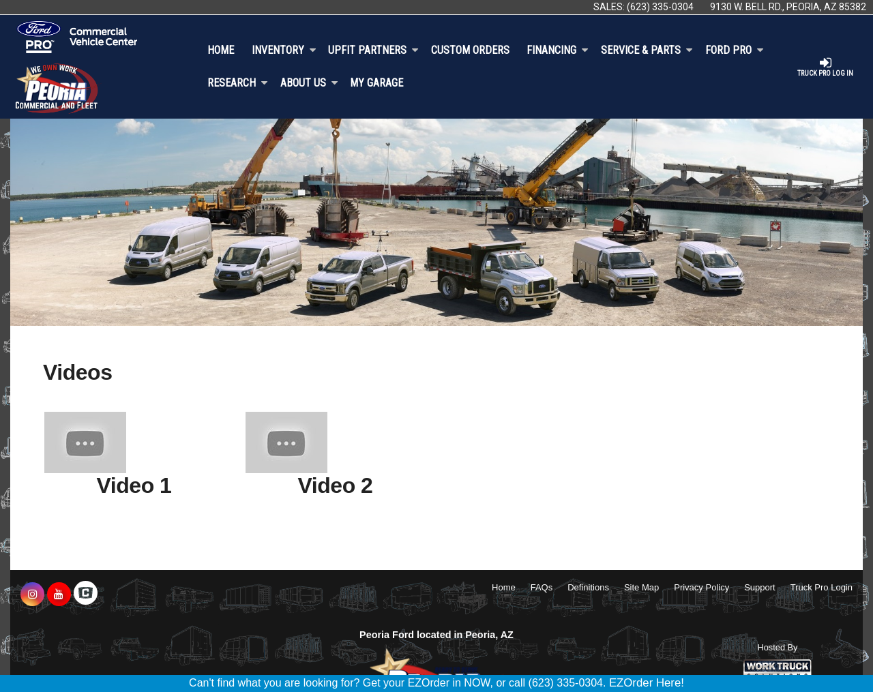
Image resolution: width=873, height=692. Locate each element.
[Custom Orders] (470, 50)
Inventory (284, 50)
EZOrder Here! (646, 682)
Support (759, 587)
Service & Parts (647, 50)
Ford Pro (734, 50)
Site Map (641, 587)
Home (220, 50)
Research (237, 82)
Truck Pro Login (821, 587)
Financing (558, 50)
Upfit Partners (373, 50)
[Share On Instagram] (32, 594)
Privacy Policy (701, 587)
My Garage (376, 82)
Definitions (588, 587)
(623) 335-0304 (660, 6)
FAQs (542, 587)
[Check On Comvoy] (86, 594)
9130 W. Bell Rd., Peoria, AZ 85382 (788, 6)
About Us (309, 82)
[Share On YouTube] (59, 594)
